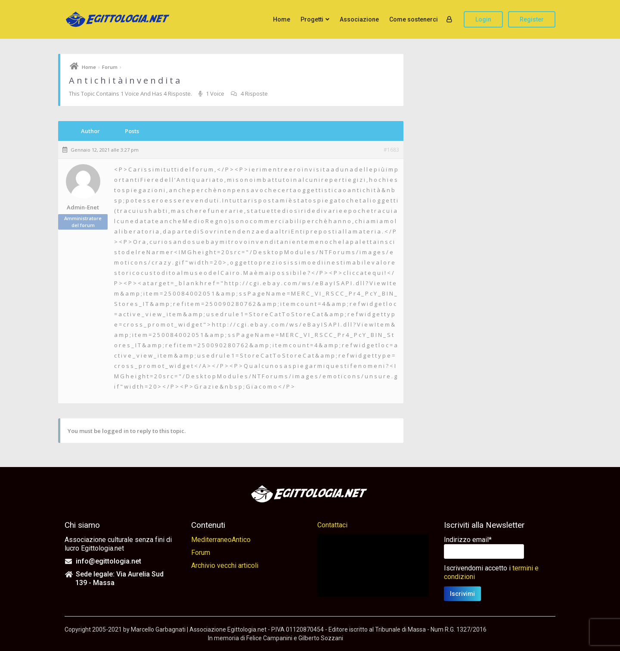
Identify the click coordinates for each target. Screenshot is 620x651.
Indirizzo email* (468, 540)
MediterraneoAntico (221, 540)
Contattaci (332, 525)
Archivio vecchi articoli (224, 565)
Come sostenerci (413, 19)
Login (483, 19)
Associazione (359, 19)
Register (532, 19)
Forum (110, 67)
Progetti (312, 19)
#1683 (391, 149)
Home (281, 19)
